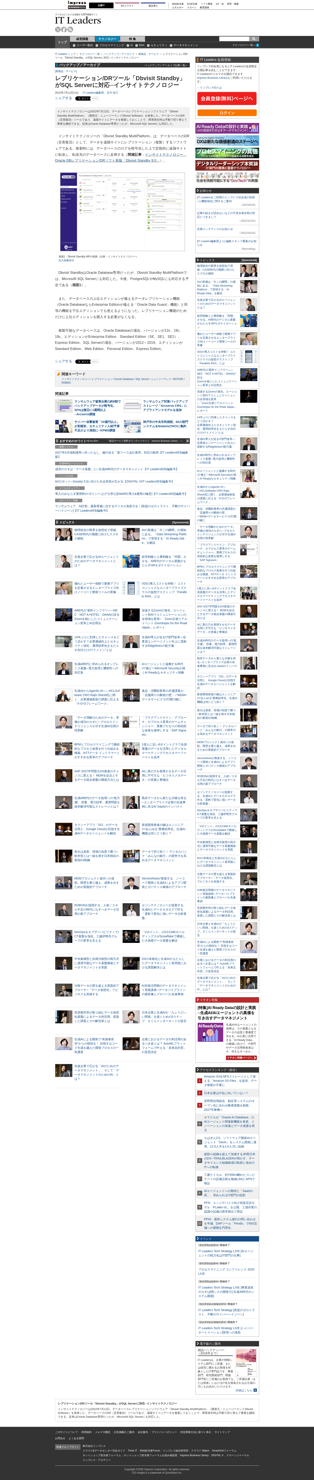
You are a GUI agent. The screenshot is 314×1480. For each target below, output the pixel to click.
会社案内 (143, 1432)
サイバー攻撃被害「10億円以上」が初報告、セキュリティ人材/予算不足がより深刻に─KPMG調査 (97, 426)
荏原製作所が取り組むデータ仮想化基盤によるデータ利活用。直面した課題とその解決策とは (96, 1017)
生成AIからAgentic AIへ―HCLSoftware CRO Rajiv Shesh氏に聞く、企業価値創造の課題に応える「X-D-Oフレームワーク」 (216, 494)
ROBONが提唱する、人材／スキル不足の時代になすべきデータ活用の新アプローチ (96, 909)
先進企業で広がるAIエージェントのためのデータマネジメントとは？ (96, 561)
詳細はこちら (244, 1390)
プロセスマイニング (111, 45)
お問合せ (60, 1438)
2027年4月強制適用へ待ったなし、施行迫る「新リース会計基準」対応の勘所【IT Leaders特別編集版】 (121, 454)
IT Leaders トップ (65, 54)
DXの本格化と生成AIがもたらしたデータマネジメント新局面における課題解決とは (164, 963)
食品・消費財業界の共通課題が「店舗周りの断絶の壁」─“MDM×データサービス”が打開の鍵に (164, 695)
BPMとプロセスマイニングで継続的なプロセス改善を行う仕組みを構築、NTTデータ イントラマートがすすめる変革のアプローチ (216, 574)
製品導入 (153, 5)
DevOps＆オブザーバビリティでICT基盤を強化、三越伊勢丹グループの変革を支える (96, 936)
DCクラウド (127, 5)
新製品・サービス (148, 54)
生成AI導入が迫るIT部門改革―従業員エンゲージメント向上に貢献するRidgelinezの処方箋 (164, 641)
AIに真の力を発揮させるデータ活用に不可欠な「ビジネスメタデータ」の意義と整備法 (164, 775)
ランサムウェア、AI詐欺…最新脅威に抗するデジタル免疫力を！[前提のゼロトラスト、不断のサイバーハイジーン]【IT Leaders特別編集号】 (122, 508)
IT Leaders (78, 20)
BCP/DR (178, 379)
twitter (58, 29)
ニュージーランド (161, 379)
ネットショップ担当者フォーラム (102, 1455)
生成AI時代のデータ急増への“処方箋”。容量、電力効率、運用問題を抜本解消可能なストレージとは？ (97, 802)
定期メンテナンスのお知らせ (215, 229)
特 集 (132, 39)
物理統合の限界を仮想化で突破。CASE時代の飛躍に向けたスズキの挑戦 (96, 534)
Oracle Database (124, 379)
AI (131, 45)
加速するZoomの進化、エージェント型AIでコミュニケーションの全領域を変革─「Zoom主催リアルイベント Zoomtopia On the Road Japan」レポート (165, 619)
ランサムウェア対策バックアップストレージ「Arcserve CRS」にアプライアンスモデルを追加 (165, 406)
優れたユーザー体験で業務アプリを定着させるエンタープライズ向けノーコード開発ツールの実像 (96, 588)
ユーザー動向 (85, 45)
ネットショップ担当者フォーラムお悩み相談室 (150, 1455)
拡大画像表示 (66, 260)
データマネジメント (185, 45)
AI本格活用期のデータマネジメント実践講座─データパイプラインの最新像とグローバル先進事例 (164, 990)
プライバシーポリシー (164, 1432)
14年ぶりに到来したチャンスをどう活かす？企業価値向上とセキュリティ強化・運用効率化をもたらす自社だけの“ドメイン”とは (216, 425)
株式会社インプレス (94, 1445)
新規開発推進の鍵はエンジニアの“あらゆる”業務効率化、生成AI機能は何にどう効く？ (163, 829)
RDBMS (66, 382)
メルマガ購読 (102, 1432)
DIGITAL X (217, 1455)
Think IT (132, 1450)
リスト (95, 98)
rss (70, 29)
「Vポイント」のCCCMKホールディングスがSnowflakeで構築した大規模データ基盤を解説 (164, 936)
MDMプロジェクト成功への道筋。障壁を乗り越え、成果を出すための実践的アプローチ (96, 883)
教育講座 (204, 7)
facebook (64, 29)
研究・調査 (233, 4)
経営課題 (82, 39)
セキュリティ (159, 45)
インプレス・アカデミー (97, 1460)
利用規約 (86, 1432)
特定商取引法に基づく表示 (195, 1432)
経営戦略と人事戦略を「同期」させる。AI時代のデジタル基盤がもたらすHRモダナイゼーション (164, 561)
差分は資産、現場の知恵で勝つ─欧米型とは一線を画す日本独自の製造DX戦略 (96, 856)
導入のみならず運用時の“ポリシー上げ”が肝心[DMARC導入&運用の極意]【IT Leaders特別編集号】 (121, 493)
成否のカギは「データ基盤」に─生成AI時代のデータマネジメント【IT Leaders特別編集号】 (117, 469)
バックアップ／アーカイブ (119, 54)
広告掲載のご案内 (124, 1432)
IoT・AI (220, 4)
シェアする (63, 98)
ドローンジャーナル (237, 1455)
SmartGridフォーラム (224, 1450)
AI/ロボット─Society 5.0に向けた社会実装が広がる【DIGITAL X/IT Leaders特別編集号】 (114, 481)
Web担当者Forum (150, 1450)
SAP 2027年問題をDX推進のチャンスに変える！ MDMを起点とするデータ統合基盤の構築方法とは (96, 775)
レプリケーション (102, 379)
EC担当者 (192, 4)
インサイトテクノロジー (76, 379)
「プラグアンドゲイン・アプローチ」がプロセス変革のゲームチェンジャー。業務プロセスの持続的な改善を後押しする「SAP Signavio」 (164, 726)
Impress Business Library (212, 77)
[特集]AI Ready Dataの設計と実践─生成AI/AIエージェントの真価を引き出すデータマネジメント (227, 1013)
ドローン (191, 7)
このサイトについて (66, 1432)
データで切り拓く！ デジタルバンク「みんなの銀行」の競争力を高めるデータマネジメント (164, 856)
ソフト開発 (206, 4)
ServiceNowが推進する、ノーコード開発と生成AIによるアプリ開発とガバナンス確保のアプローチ (164, 883)
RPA (142, 45)
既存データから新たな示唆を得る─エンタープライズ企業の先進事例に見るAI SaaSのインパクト (164, 802)
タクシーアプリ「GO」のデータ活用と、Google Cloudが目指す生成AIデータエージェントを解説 (97, 829)
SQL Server (142, 379)
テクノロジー (107, 39)
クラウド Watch (200, 1450)
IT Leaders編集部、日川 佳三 (101, 92)
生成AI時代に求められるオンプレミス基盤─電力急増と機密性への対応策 (96, 668)
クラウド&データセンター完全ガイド (104, 1450)
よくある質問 (76, 1438)
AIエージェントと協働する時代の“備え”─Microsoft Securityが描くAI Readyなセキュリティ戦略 (163, 668)
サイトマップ (222, 1432)
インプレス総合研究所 (175, 1450)
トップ (62, 42)
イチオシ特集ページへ (241, 1057)
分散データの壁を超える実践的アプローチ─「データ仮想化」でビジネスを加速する (96, 990)
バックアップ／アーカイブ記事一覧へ (166, 65)
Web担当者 (178, 4)
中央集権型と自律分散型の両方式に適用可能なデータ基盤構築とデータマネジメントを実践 (96, 963)
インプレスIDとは (211, 87)
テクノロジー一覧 (90, 54)
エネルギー (178, 7)
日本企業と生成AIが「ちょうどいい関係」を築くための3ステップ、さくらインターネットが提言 (164, 1017)
